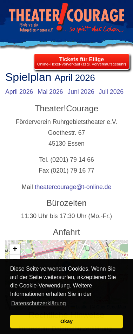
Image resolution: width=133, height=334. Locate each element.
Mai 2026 (50, 91)
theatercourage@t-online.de (73, 186)
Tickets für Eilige (81, 59)
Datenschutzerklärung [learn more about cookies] (38, 303)
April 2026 (19, 91)
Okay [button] (66, 321)
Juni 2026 (80, 91)
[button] (14, 249)
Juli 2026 (111, 91)
